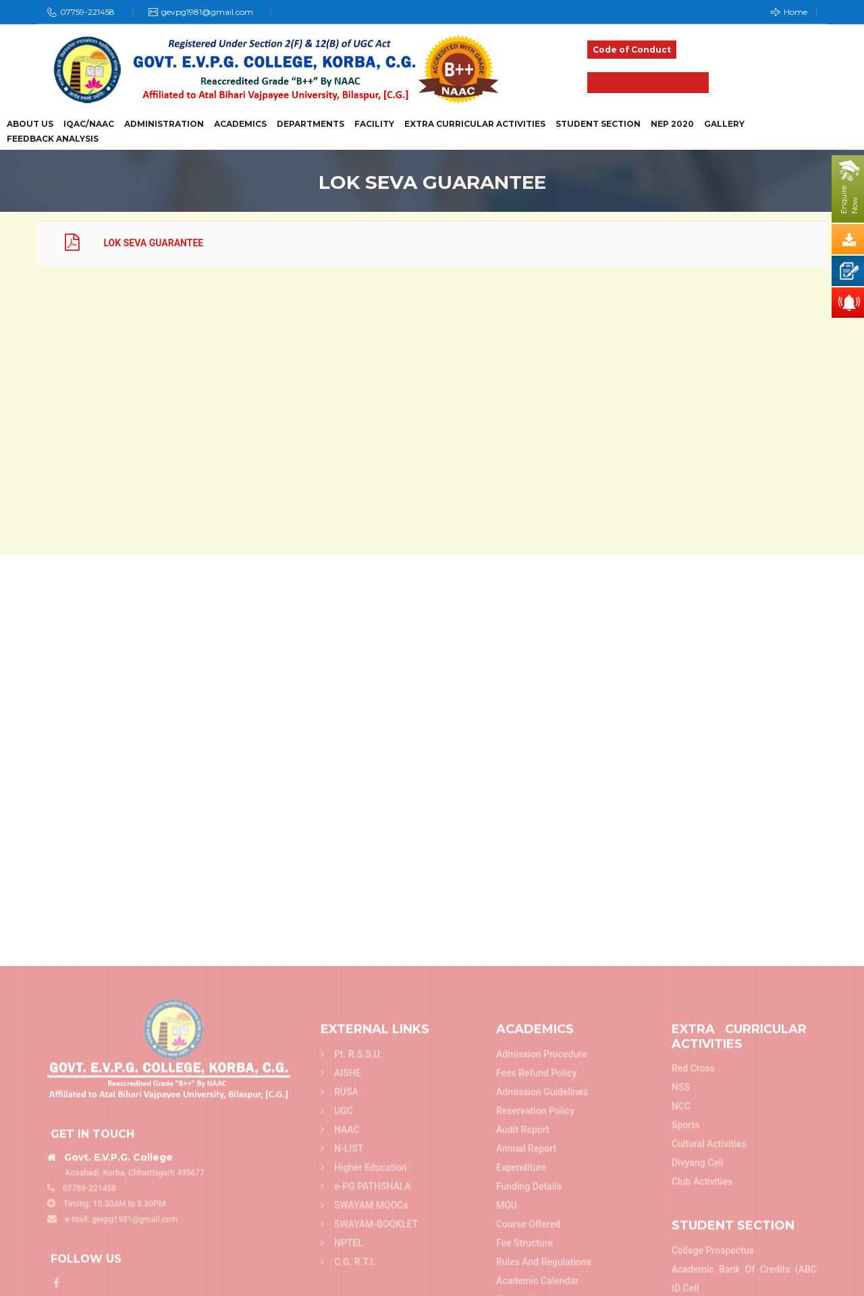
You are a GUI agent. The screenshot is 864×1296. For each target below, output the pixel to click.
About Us (30, 124)
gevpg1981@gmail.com (207, 12)
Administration (164, 124)
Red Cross (693, 1285)
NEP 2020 (672, 124)
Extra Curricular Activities (474, 124)
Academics (240, 124)
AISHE (341, 1289)
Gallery (724, 124)
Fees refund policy (536, 1289)
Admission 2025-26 (648, 82)
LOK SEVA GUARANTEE (123, 242)
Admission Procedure (541, 1270)
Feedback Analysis (53, 139)
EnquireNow (849, 200)
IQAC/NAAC (88, 124)
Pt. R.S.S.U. (352, 1270)
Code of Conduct (632, 50)
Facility (374, 124)
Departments (310, 124)
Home (789, 12)
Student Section (598, 124)
